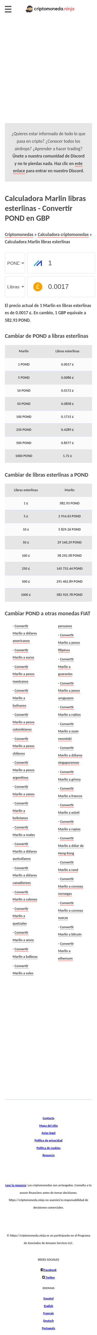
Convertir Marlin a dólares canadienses (25, 875)
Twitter (50, 1277)
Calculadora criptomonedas (63, 234)
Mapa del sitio (48, 1125)
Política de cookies (48, 1148)
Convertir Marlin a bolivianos (20, 810)
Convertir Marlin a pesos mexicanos (23, 674)
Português (48, 1328)
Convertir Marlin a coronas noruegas (70, 886)
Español (48, 1298)
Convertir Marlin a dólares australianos (25, 851)
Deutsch (48, 1321)
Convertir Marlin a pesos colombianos (23, 722)
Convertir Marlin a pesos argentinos (23, 770)
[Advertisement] (48, 74)
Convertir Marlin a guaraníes (66, 666)
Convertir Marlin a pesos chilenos (23, 746)
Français (48, 1313)
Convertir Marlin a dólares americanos (25, 633)
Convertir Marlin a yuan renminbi (68, 731)
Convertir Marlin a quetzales (20, 916)
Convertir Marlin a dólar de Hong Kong (71, 845)
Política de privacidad (48, 1140)
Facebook (50, 1270)
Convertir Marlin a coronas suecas (70, 910)
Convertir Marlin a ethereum (66, 951)
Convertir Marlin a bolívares (20, 698)
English (48, 1306)
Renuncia (48, 1155)
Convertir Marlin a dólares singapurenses (70, 755)
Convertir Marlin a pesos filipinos (69, 642)
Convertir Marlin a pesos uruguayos (69, 690)
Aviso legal (48, 1133)
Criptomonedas (19, 234)
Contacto (48, 1118)
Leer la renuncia (15, 1185)
